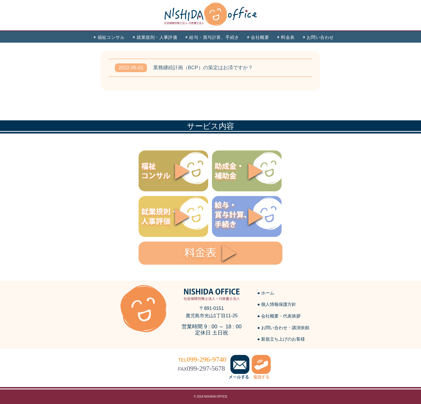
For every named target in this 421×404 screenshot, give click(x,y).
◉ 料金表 (285, 37)
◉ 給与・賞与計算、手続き (212, 37)
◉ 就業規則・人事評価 (155, 37)
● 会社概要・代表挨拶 (279, 315)
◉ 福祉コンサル (109, 37)
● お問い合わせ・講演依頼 (283, 327)
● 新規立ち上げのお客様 (281, 339)
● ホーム (265, 292)
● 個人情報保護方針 (276, 304)
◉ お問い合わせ (318, 37)
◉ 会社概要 (258, 37)
